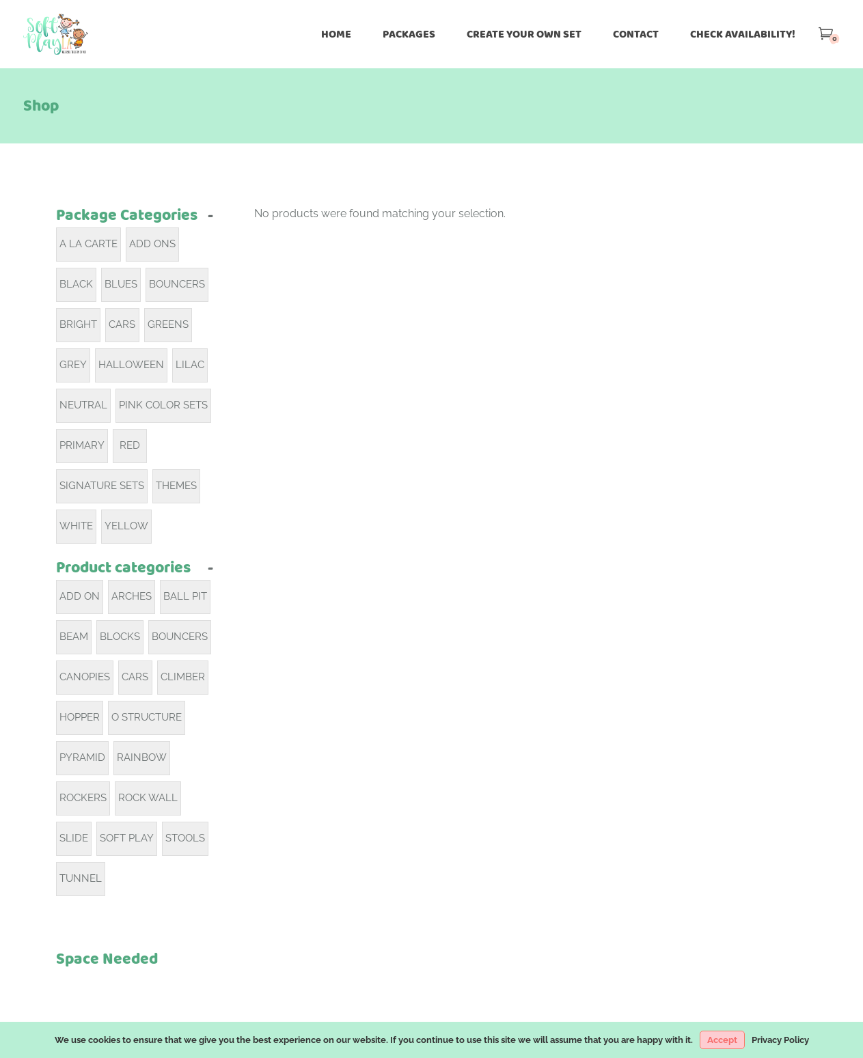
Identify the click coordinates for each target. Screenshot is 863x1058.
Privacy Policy (780, 1040)
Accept (722, 1040)
